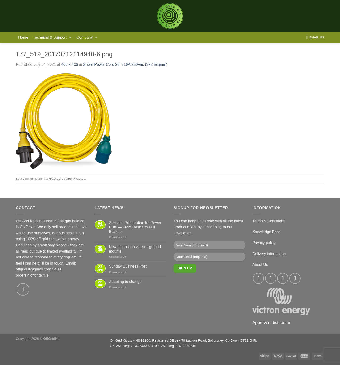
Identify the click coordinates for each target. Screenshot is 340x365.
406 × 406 (69, 64)
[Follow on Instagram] (270, 278)
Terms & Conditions (268, 221)
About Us (260, 265)
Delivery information (269, 254)
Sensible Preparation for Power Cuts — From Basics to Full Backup (135, 227)
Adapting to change (125, 282)
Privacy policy (264, 243)
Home (23, 37)
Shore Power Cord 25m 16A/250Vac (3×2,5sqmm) (125, 64)
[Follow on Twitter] (282, 278)
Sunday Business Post (128, 266)
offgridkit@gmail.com (33, 269)
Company (87, 37)
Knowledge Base (266, 232)
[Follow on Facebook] (258, 278)
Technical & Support (52, 37)
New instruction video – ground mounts (135, 249)
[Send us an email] (23, 289)
